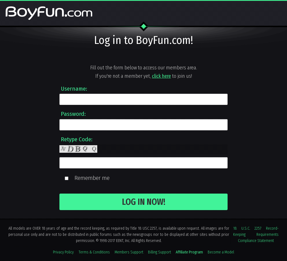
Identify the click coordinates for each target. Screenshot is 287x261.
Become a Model (221, 252)
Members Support (129, 252)
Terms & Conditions (94, 252)
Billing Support (159, 252)
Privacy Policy (63, 252)
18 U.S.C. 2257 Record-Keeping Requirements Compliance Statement (256, 234)
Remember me (92, 178)
